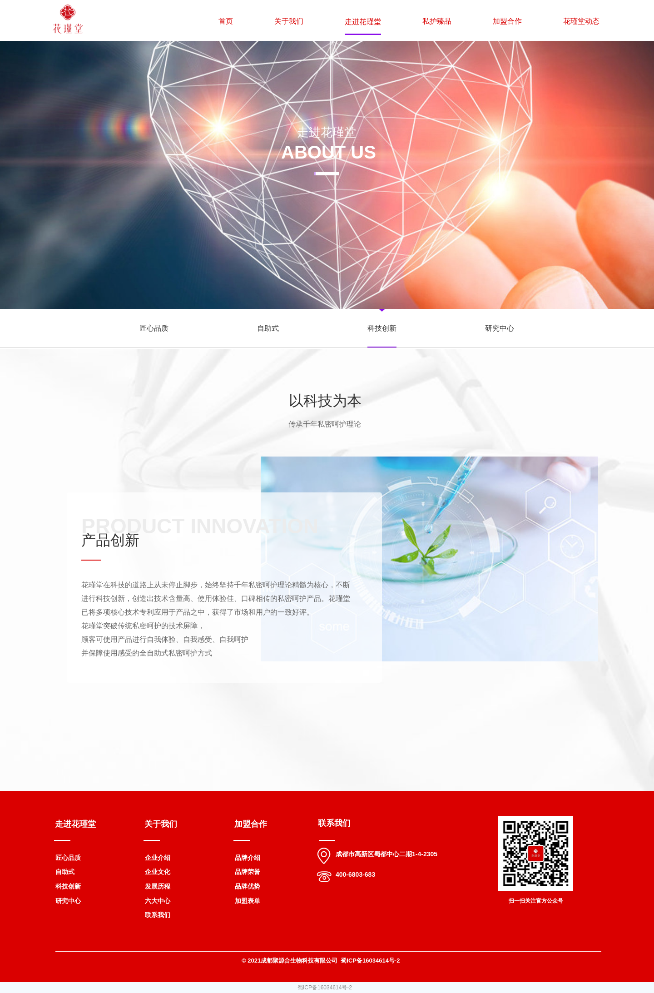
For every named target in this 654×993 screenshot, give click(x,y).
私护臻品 (436, 21)
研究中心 (499, 328)
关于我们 (288, 21)
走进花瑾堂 (363, 21)
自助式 (268, 328)
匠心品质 (153, 328)
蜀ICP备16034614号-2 (324, 987)
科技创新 (381, 328)
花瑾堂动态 (581, 21)
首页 (225, 21)
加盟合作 (507, 21)
